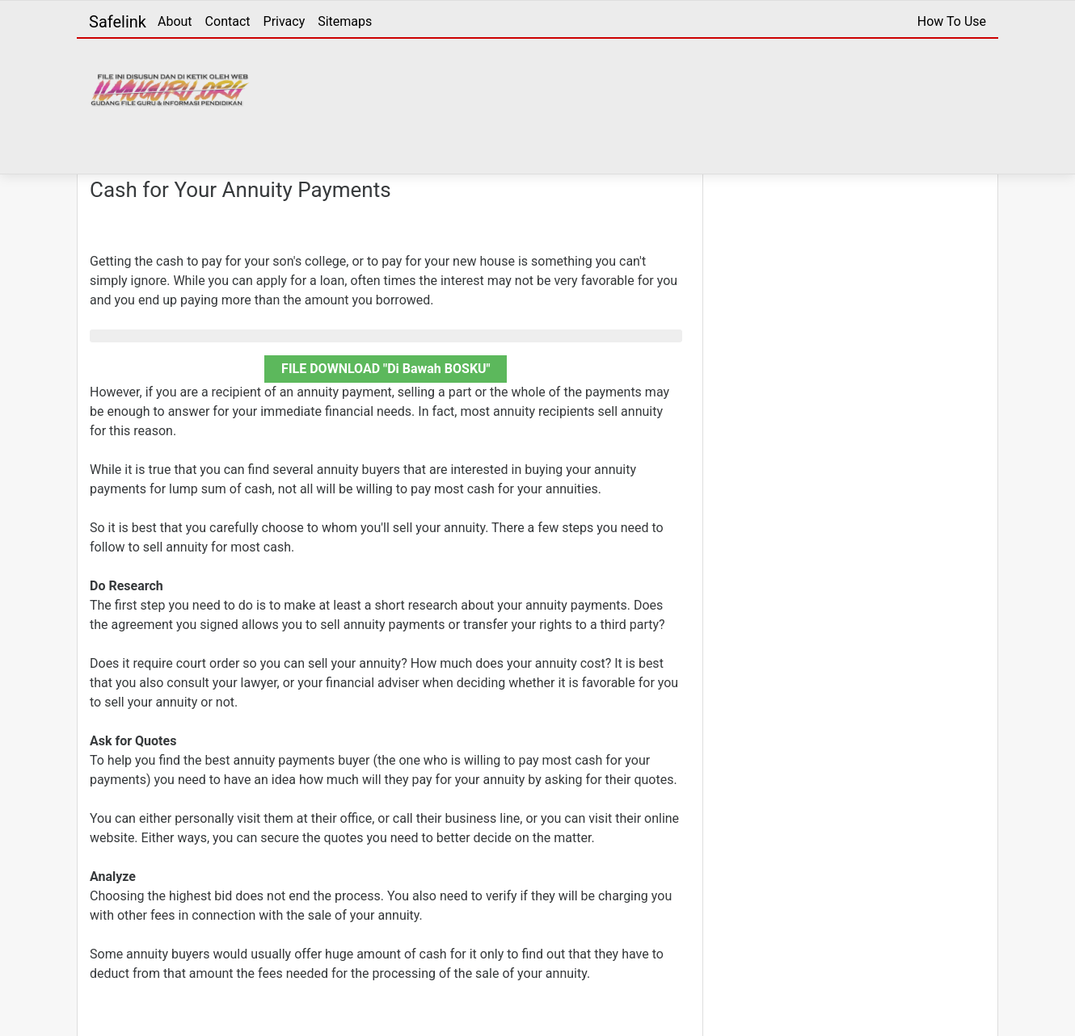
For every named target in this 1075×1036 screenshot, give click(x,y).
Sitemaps (345, 21)
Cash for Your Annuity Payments (240, 190)
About (175, 21)
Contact (228, 21)
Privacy (284, 21)
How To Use (951, 21)
